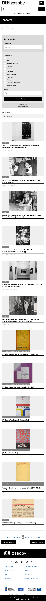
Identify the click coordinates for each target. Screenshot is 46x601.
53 (17, 537)
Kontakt (27, 574)
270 (38, 537)
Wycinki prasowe (11, 74)
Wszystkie (23, 47)
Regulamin (28, 570)
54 (20, 537)
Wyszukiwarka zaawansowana (23, 13)
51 (11, 537)
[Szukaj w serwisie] (19, 9)
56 (26, 537)
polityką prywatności (23, 599)
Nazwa (6, 89)
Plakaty (9, 80)
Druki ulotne (10, 77)
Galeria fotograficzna (12, 63)
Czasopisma (10, 72)
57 (29, 537)
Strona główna (6, 29)
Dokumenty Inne (11, 85)
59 (34, 537)
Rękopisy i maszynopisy (13, 83)
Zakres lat (7, 43)
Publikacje (9, 66)
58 (31, 537)
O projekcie (8, 578)
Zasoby (14, 29)
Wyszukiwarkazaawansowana (23, 105)
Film (8, 60)
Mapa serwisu (9, 570)
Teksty (8, 69)
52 (14, 537)
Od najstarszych (23, 116)
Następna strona (37, 542)
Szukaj (41, 9)
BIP (6, 574)
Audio (8, 58)
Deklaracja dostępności (31, 566)
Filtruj (23, 99)
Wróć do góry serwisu (31, 579)
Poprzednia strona (8, 542)
